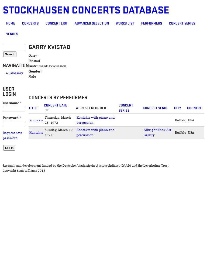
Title (33, 108)
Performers (151, 23)
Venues (12, 34)
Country (194, 108)
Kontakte (36, 120)
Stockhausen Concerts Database (86, 10)
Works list (125, 23)
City (177, 108)
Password (12, 118)
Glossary (16, 73)
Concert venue (155, 108)
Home (10, 23)
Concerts (30, 23)
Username (12, 103)
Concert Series (182, 23)
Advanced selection (92, 23)
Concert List (57, 23)
